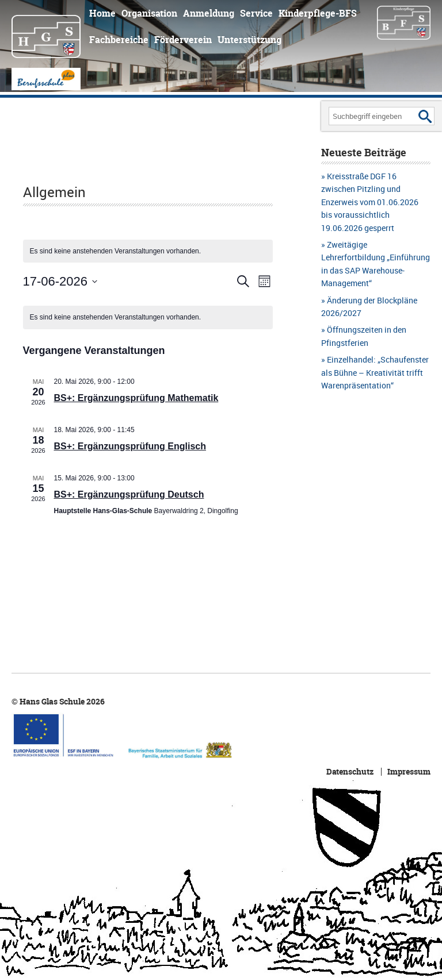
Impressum (408, 772)
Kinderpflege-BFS (318, 13)
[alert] (148, 317)
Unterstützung (249, 39)
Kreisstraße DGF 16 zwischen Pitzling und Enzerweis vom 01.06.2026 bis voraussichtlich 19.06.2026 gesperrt (369, 202)
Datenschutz (350, 772)
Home (102, 13)
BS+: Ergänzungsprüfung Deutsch (129, 494)
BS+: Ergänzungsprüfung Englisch (130, 446)
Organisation (149, 13)
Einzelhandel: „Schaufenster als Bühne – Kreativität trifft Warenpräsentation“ (375, 372)
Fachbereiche (118, 39)
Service (256, 13)
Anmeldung (208, 13)
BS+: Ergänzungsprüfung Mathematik (136, 398)
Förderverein (183, 39)
